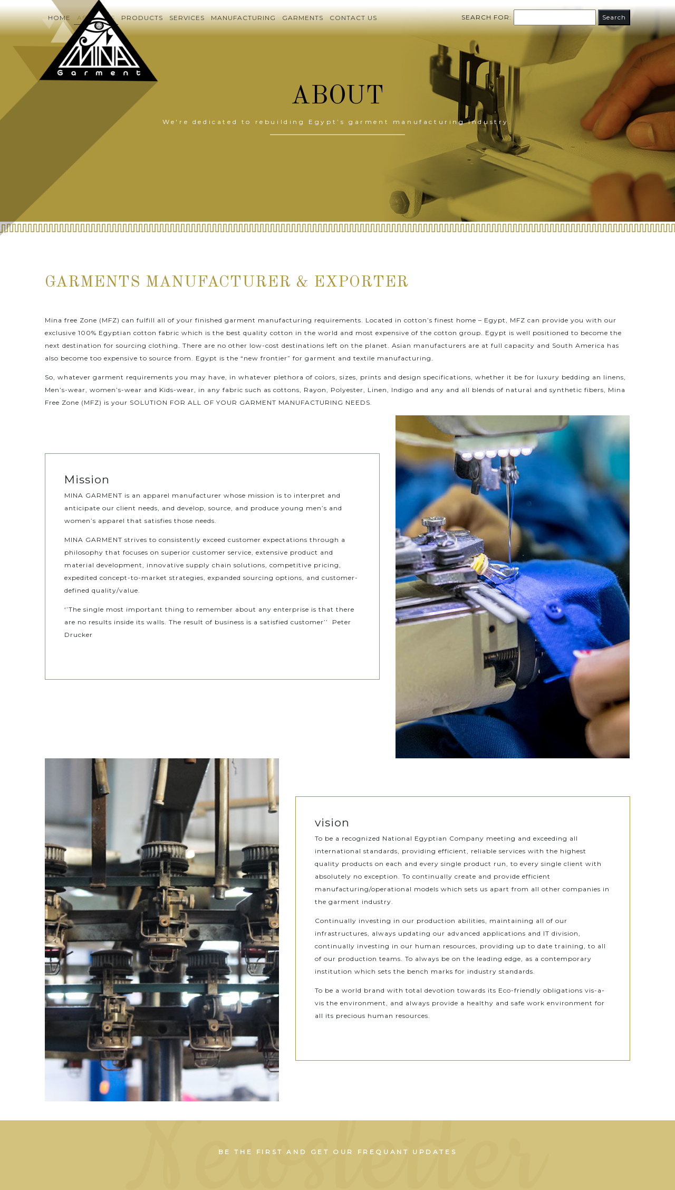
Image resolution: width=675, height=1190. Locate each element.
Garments (302, 18)
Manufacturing (243, 18)
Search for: (486, 17)
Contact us (353, 18)
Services (187, 18)
